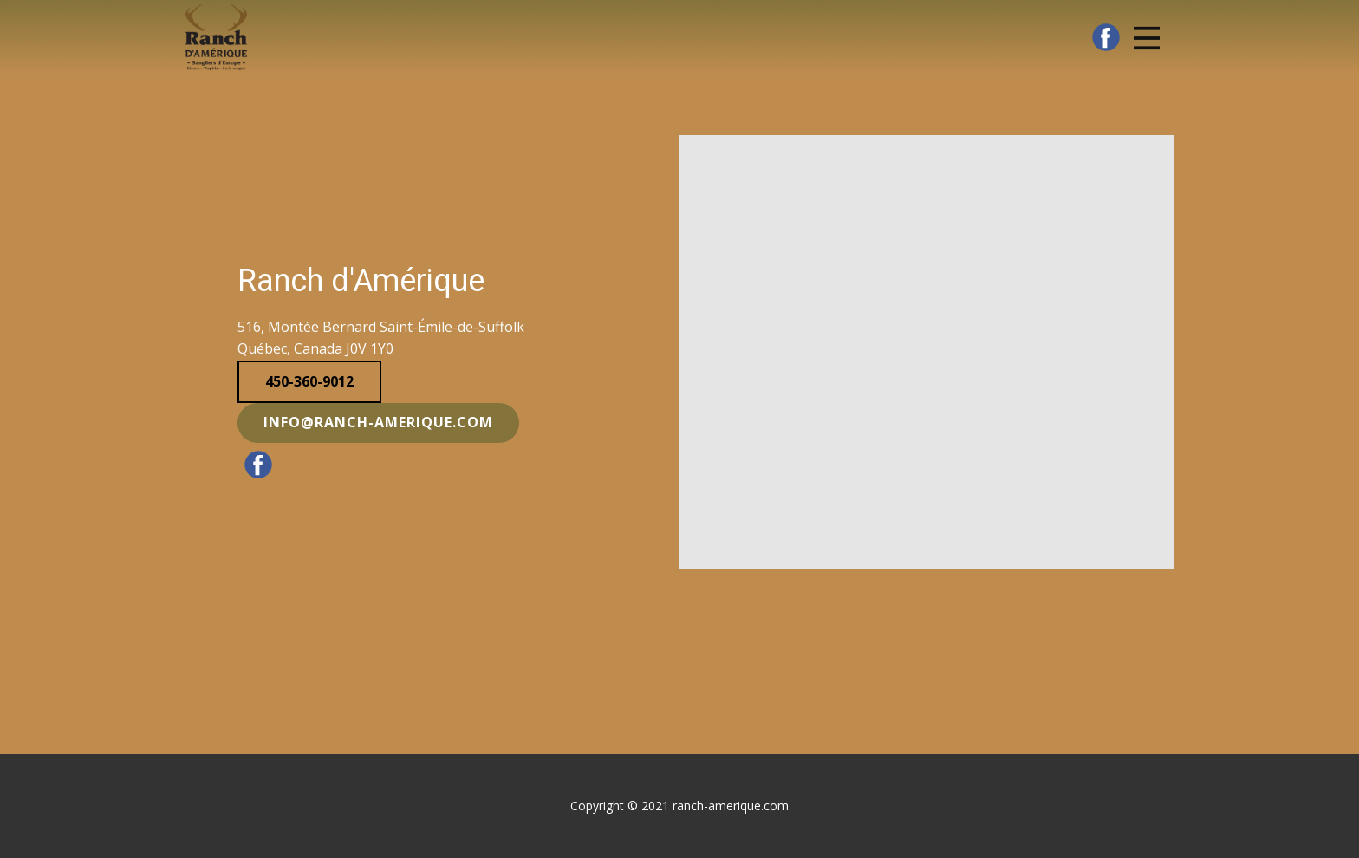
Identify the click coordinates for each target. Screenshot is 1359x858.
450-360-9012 (309, 381)
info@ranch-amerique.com (378, 422)
